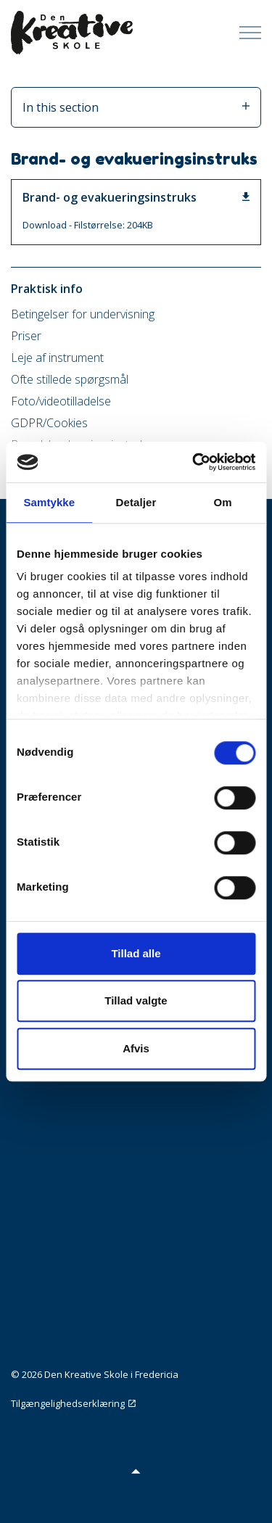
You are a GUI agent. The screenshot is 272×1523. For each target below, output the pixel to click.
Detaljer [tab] (136, 502)
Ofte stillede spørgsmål (69, 379)
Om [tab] (223, 502)
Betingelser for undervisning (82, 314)
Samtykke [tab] (49, 502)
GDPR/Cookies (49, 423)
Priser (26, 336)
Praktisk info (47, 289)
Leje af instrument (57, 358)
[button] (136, 1470)
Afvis (136, 1048)
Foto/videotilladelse (61, 401)
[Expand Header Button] (250, 32)
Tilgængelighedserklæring (73, 1403)
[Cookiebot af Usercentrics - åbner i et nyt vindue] (193, 462)
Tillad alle (135, 953)
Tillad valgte (135, 1000)
